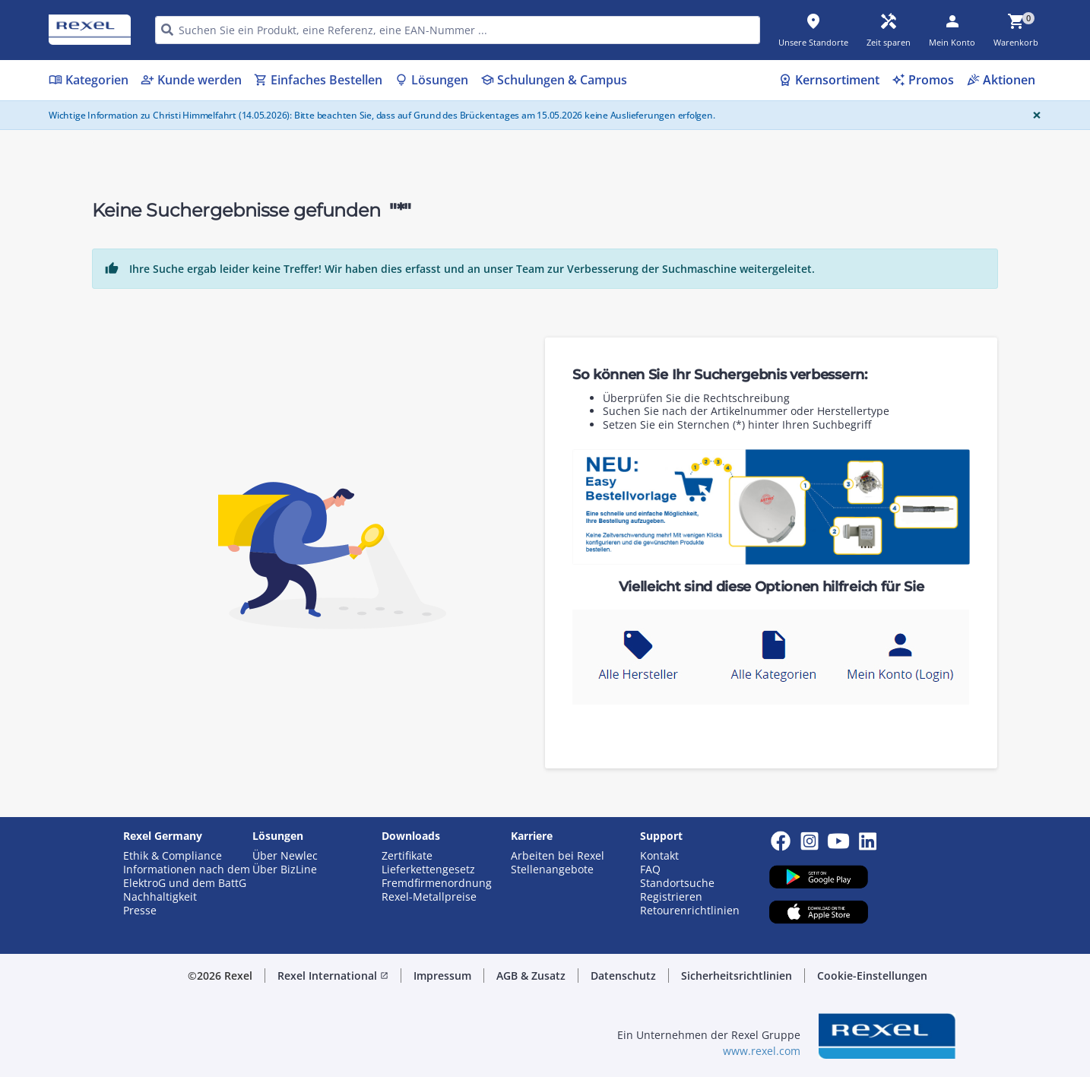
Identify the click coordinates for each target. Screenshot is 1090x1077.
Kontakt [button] (659, 856)
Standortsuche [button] (677, 883)
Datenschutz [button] (623, 975)
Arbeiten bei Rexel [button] (557, 856)
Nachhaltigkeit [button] (160, 897)
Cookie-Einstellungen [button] (872, 975)
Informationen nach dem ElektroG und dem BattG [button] (186, 876)
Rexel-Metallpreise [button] (429, 897)
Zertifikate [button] (407, 856)
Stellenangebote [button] (552, 869)
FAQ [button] (650, 869)
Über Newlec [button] (285, 856)
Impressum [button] (442, 975)
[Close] (1033, 115)
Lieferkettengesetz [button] (428, 869)
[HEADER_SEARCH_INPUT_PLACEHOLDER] (457, 30)
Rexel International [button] (332, 975)
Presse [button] (140, 910)
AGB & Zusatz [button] (531, 975)
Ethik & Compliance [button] (172, 856)
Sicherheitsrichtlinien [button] (736, 975)
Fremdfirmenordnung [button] (437, 883)
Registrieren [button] (671, 897)
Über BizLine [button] (284, 869)
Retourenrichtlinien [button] (690, 910)
